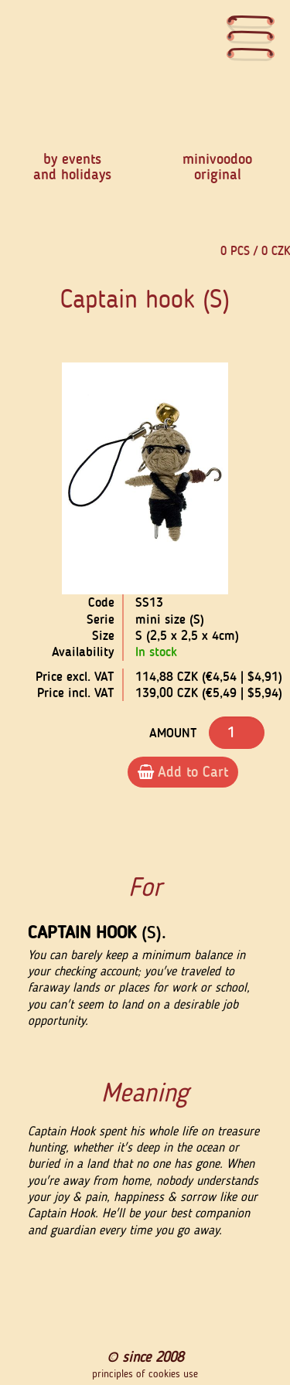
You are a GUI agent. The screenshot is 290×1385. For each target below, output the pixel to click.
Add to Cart (183, 772)
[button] (26, 478)
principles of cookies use (145, 1374)
